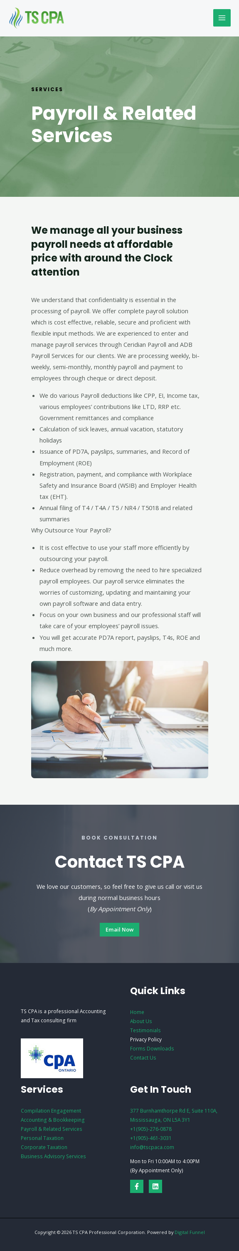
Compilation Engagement (51, 1110)
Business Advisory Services (53, 1156)
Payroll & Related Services (51, 1128)
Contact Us (143, 1057)
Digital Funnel (190, 1232)
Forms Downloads (152, 1048)
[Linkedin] (155, 1186)
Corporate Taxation (44, 1147)
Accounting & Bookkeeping (53, 1119)
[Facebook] (136, 1186)
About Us (141, 1021)
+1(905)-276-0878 (151, 1128)
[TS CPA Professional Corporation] (37, 18)
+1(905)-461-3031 (151, 1138)
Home (137, 1012)
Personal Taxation (42, 1138)
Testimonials (145, 1030)
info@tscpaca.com (152, 1147)
